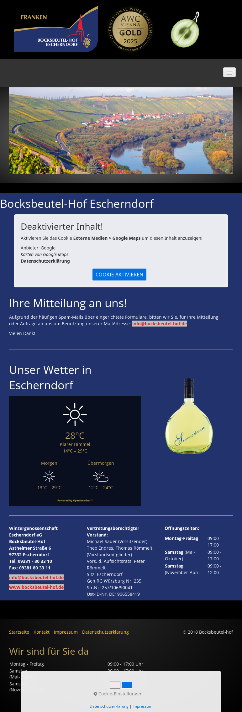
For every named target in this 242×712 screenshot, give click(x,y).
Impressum (66, 632)
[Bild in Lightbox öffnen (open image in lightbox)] (130, 29)
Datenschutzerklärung (45, 261)
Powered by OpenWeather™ (74, 500)
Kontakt (42, 632)
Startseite (19, 632)
